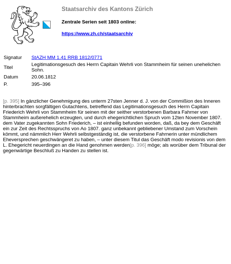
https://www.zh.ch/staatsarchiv (97, 33)
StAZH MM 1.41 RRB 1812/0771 (67, 57)
